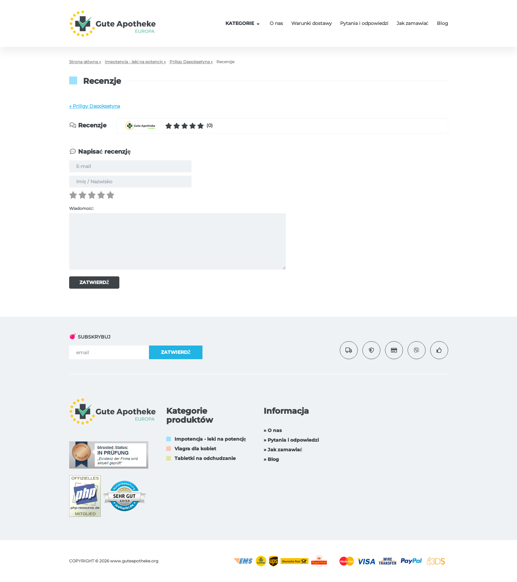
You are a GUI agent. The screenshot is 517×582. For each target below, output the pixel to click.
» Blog (271, 459)
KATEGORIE (243, 23)
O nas (276, 23)
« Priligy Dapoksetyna (94, 106)
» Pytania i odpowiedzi (291, 440)
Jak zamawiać (413, 23)
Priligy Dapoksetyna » (191, 61)
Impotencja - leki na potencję (210, 439)
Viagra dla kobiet (195, 449)
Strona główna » (85, 61)
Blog (442, 23)
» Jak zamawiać (283, 450)
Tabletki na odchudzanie (205, 458)
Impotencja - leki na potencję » (135, 61)
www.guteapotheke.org (134, 560)
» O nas (273, 430)
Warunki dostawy (311, 23)
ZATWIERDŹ (94, 282)
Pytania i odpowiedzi (364, 23)
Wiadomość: (81, 208)
